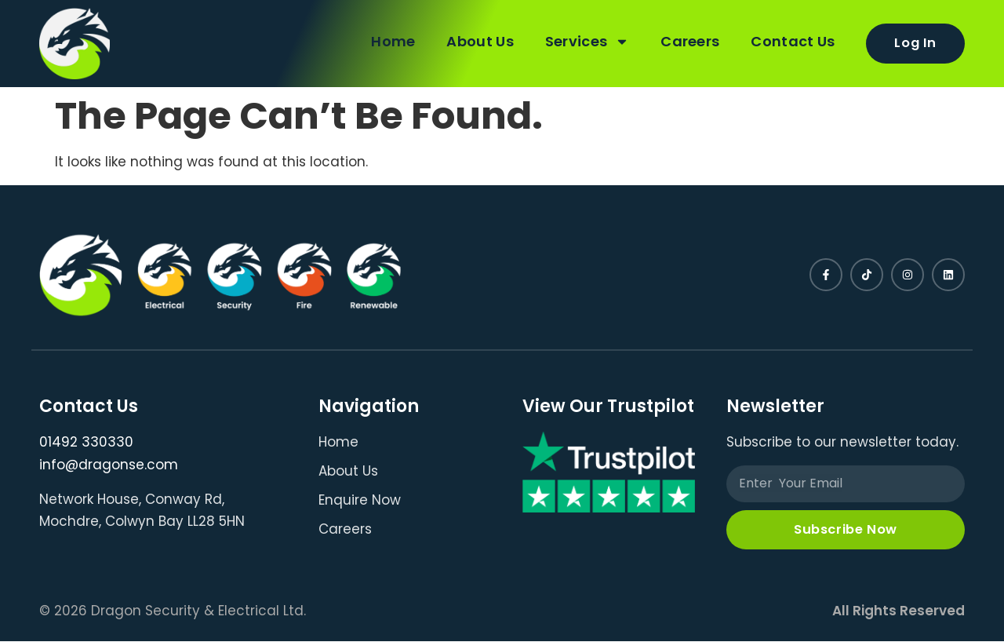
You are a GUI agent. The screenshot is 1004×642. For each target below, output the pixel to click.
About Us (479, 41)
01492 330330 (86, 441)
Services (586, 42)
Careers (689, 41)
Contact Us (792, 41)
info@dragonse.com (108, 464)
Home (392, 41)
